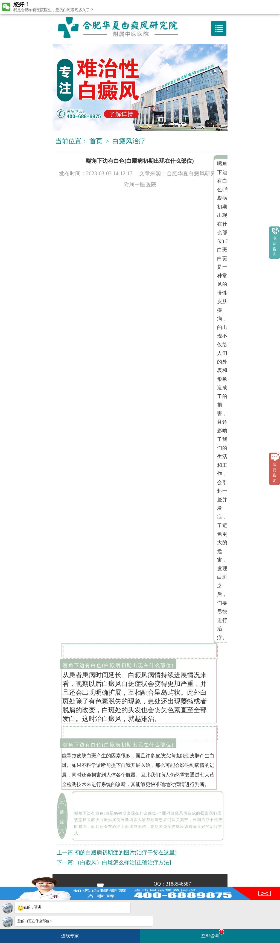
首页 (96, 141)
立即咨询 (212, 933)
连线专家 (70, 935)
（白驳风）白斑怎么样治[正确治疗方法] (123, 862)
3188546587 (178, 884)
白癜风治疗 (128, 141)
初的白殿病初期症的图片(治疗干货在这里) (126, 852)
